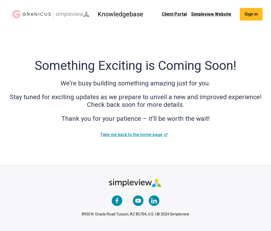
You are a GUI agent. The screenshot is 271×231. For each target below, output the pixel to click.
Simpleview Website (211, 14)
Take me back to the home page (131, 134)
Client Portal (174, 14)
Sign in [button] (251, 14)
